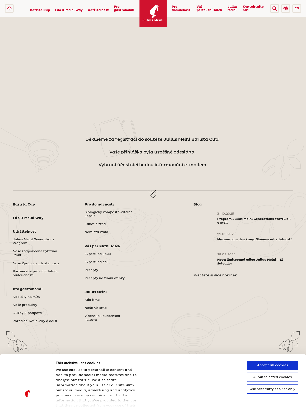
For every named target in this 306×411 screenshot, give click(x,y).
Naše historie (96, 308)
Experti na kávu (98, 254)
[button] (274, 8)
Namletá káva (96, 232)
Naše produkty (25, 305)
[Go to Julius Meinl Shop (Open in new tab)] (285, 8)
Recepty (91, 270)
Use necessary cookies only (272, 355)
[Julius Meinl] (9, 8)
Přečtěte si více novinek (215, 275)
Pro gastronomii (124, 8)
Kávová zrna (95, 224)
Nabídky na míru (26, 297)
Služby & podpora (27, 313)
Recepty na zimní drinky (105, 278)
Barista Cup (40, 10)
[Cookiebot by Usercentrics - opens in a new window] (27, 403)
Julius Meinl (232, 8)
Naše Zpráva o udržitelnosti (36, 263)
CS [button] (297, 8)
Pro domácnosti (181, 8)
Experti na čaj (96, 262)
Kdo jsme (92, 300)
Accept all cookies (272, 331)
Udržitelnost (98, 10)
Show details (67, 403)
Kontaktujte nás (253, 8)
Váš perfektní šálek (209, 8)
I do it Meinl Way (69, 10)
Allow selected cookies (272, 343)
